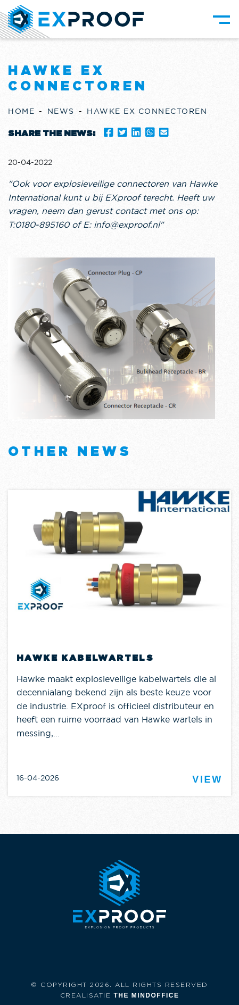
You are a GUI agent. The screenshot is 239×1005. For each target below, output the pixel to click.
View (207, 779)
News (61, 111)
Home (21, 111)
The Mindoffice (146, 995)
